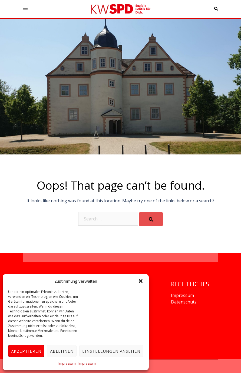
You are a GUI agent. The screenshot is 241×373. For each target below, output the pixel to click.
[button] (140, 281)
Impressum (67, 363)
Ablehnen (62, 351)
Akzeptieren (26, 351)
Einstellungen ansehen (111, 351)
